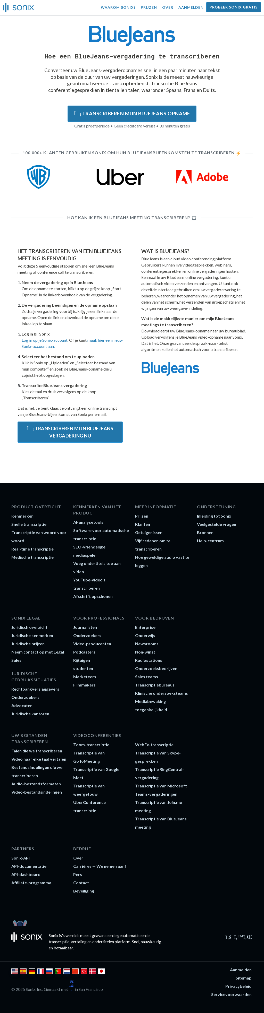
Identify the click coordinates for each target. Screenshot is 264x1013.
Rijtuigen (81, 660)
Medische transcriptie (32, 557)
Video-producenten (92, 643)
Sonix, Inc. (34, 989)
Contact (81, 882)
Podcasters (84, 651)
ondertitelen (103, 941)
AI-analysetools (88, 522)
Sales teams (146, 676)
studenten (83, 668)
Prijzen (149, 7)
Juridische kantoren (30, 713)
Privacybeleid (238, 986)
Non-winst (145, 651)
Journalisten (85, 627)
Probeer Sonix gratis (234, 7)
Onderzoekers (25, 697)
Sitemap (244, 977)
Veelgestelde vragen (216, 524)
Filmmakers (84, 684)
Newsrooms (147, 643)
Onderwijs (145, 635)
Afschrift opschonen (93, 596)
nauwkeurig (151, 941)
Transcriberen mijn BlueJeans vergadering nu (70, 432)
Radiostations (148, 660)
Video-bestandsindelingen (36, 791)
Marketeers (84, 676)
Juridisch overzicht (29, 627)
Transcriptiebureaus (155, 684)
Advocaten (21, 705)
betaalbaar (63, 947)
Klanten (142, 524)
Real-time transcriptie (32, 548)
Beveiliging (83, 890)
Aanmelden (191, 7)
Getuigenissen (148, 532)
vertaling (79, 941)
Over (167, 7)
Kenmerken (22, 515)
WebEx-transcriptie (154, 744)
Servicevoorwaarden (231, 994)
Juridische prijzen (28, 643)
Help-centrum (210, 540)
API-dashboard (25, 874)
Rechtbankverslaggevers (35, 688)
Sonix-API (20, 857)
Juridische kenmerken (32, 635)
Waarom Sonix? (118, 7)
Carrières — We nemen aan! (99, 866)
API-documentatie (28, 866)
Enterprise (145, 627)
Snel (135, 941)
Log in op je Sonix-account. (45, 340)
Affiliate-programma (31, 882)
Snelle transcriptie (28, 524)
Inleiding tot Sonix (214, 515)
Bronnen (205, 532)
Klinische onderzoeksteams (161, 693)
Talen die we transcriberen (36, 750)
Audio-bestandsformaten (36, 783)
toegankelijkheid (151, 709)
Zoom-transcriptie (91, 744)
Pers (77, 874)
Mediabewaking (150, 701)
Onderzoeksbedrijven (156, 668)
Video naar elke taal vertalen (38, 759)
